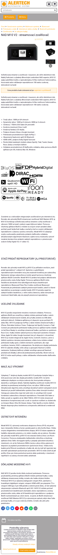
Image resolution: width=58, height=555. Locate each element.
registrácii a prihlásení (42, 90)
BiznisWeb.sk (51, 552)
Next (50, 66)
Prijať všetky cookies (27, 550)
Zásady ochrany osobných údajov (24, 544)
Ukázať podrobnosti (9, 549)
